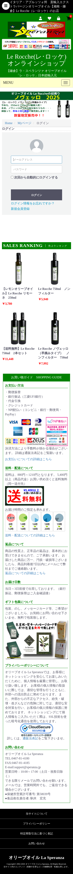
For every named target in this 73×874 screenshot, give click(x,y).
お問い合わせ (36, 843)
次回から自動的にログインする (36, 177)
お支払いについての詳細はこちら (28, 459)
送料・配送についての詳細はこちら (30, 535)
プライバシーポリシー (36, 823)
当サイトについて (36, 813)
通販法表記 (30, 738)
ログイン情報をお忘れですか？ (33, 203)
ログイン (36, 195)
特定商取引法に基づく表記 (36, 833)
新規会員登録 (20, 208)
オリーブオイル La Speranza (36, 857)
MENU (8, 83)
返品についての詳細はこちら (25, 573)
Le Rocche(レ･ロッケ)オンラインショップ (36, 60)
